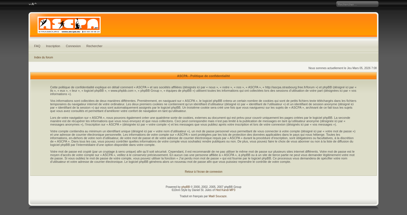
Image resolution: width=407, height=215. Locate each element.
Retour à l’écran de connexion (203, 171)
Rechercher (94, 46)
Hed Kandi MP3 (225, 190)
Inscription (53, 46)
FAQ (37, 46)
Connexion (73, 46)
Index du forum (43, 57)
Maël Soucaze (217, 196)
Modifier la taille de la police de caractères (33, 4)
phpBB (185, 186)
